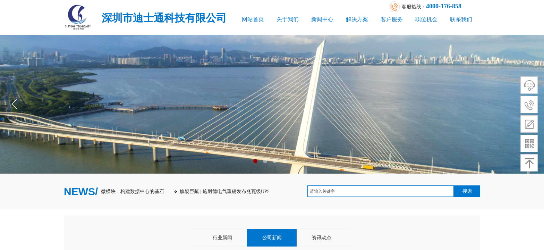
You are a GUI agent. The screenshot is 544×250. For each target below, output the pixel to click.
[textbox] (380, 191)
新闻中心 (322, 19)
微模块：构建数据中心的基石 (133, 191)
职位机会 (426, 19)
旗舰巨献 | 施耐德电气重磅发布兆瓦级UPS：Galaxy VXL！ (242, 191)
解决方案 (357, 19)
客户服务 (392, 19)
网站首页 (253, 19)
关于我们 (288, 19)
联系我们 (461, 19)
